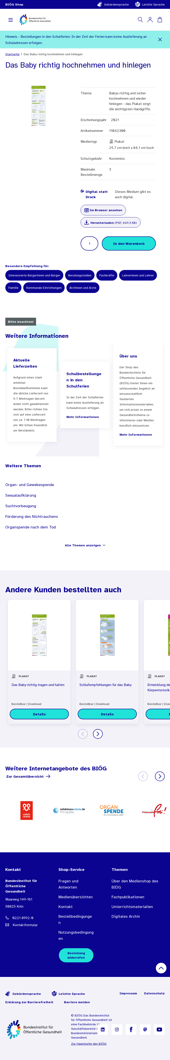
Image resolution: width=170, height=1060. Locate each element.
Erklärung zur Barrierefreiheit (29, 1002)
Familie (13, 287)
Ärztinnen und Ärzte (83, 287)
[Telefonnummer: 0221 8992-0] (23, 917)
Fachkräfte (106, 275)
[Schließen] (160, 39)
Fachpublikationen (128, 897)
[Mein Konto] (150, 20)
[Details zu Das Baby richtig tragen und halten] (39, 714)
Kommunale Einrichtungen (44, 287)
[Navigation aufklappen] (10, 19)
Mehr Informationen (82, 416)
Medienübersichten (75, 897)
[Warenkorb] (160, 20)
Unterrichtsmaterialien (132, 907)
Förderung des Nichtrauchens (31, 517)
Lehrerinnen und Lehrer (138, 275)
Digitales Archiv (126, 916)
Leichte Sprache (150, 4)
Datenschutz (154, 993)
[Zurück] (83, 734)
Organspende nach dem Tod (30, 527)
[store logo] (35, 19)
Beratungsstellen (79, 275)
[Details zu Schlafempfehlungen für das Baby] (107, 714)
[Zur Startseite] (34, 1029)
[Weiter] (98, 734)
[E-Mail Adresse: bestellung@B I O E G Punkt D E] (23, 924)
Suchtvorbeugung (20, 506)
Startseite (12, 54)
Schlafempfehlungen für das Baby (105, 684)
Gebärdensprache (113, 4)
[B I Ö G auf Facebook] (131, 1029)
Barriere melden (77, 1002)
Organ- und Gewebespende (29, 485)
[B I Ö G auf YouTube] (159, 1029)
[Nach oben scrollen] (161, 968)
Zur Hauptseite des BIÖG (88, 1043)
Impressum (128, 993)
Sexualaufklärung (20, 495)
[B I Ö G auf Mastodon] (145, 1029)
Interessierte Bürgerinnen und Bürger (34, 275)
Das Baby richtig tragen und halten (38, 684)
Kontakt (65, 907)
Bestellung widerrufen (76, 955)
